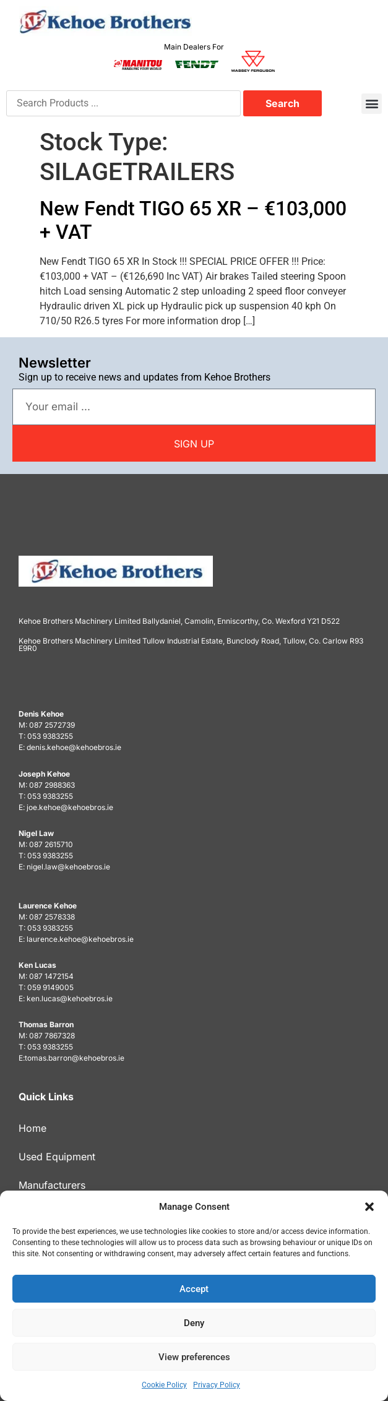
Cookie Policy (164, 1385)
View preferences (194, 1357)
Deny (194, 1323)
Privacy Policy (216, 1385)
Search (282, 103)
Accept (194, 1289)
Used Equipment (57, 1156)
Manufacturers (52, 1185)
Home (32, 1128)
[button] (369, 1207)
